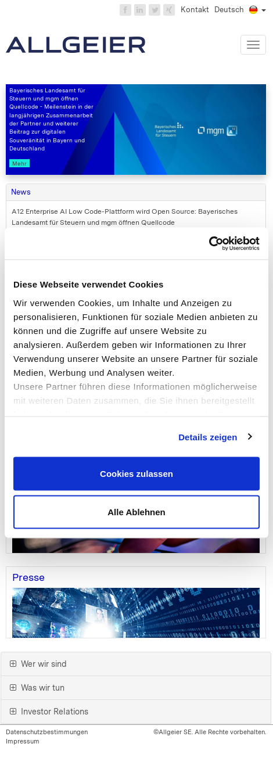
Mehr (19, 163)
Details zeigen (207, 436)
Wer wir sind (38, 664)
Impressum (22, 741)
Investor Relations (49, 711)
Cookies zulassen (136, 474)
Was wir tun (37, 687)
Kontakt (195, 9)
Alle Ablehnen (136, 511)
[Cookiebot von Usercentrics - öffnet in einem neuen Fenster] (209, 243)
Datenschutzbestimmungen (47, 732)
